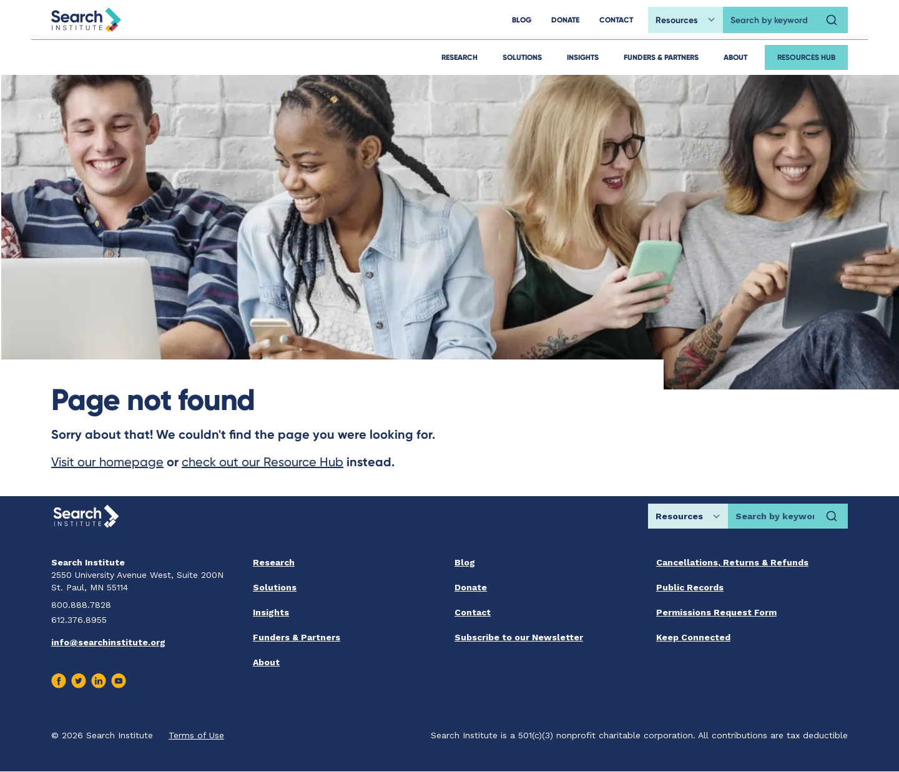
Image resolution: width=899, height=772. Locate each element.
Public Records (690, 587)
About (735, 57)
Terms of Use (196, 735)
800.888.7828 (81, 605)
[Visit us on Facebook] (58, 680)
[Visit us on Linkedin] (98, 680)
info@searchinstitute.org (108, 642)
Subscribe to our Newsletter (518, 637)
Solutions (522, 57)
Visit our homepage (107, 461)
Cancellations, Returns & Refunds (732, 562)
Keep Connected (693, 637)
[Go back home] (86, 19)
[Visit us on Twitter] (78, 680)
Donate (470, 587)
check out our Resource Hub (262, 461)
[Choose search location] (685, 20)
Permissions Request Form (716, 612)
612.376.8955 (79, 620)
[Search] (831, 20)
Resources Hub (806, 57)
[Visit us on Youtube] (118, 680)
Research (459, 57)
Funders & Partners (661, 57)
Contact (472, 612)
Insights (583, 57)
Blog (464, 562)
